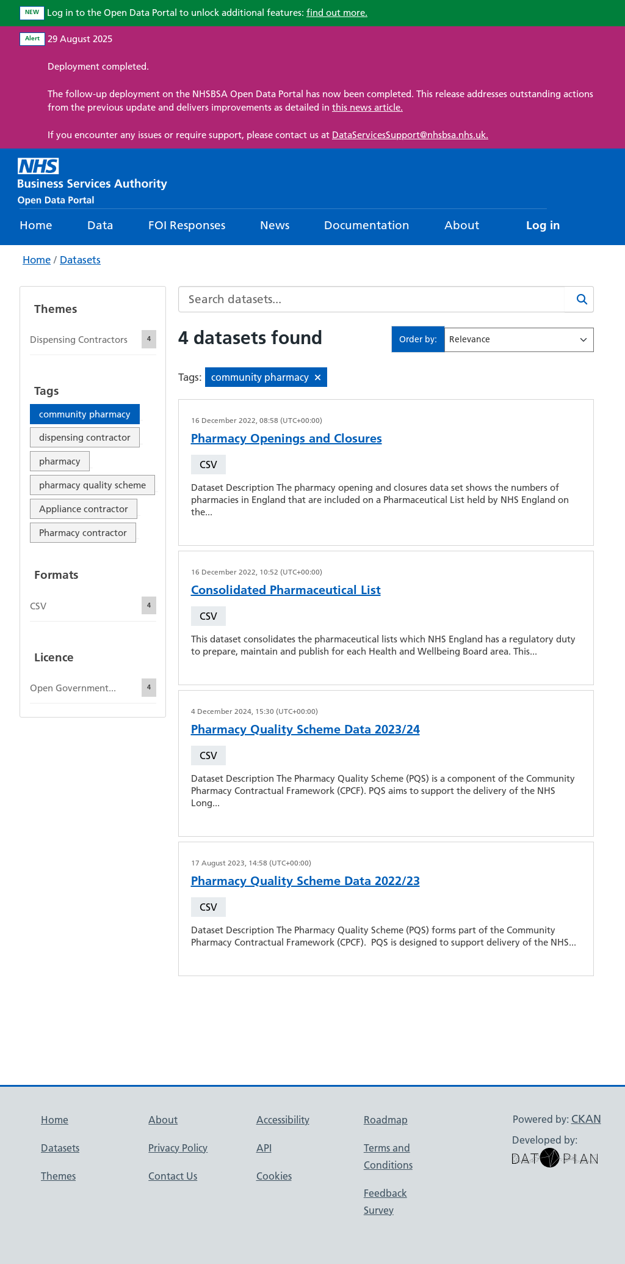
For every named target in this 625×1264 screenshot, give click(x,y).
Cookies (274, 1176)
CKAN (586, 1119)
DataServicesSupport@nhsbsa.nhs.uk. (410, 135)
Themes (58, 1176)
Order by (417, 339)
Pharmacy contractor (83, 532)
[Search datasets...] (371, 299)
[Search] (579, 299)
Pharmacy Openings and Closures (286, 438)
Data (100, 225)
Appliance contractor (83, 509)
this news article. (367, 107)
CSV (208, 464)
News (274, 225)
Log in (543, 225)
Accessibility (282, 1120)
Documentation (367, 225)
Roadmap (386, 1120)
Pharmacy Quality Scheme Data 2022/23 (305, 880)
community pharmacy (85, 414)
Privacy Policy (178, 1148)
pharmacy (60, 461)
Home (36, 225)
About (461, 225)
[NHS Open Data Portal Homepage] (92, 180)
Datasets (80, 260)
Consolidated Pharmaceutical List (286, 589)
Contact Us (172, 1176)
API (264, 1148)
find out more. (336, 12)
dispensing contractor (85, 437)
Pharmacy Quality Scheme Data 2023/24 (305, 729)
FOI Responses (186, 225)
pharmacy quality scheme (92, 485)
